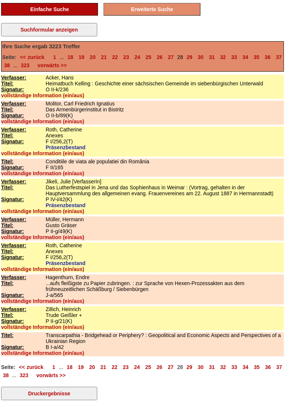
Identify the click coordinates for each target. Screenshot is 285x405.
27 (171, 57)
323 (25, 65)
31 (212, 57)
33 (234, 57)
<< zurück (34, 57)
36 (268, 57)
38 (7, 65)
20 (93, 57)
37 (279, 57)
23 (126, 57)
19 (82, 57)
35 (256, 57)
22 (115, 57)
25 (148, 57)
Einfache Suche (49, 9)
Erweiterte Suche (152, 9)
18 (70, 57)
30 (201, 57)
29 (190, 57)
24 (137, 57)
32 (223, 57)
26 (160, 57)
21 (104, 57)
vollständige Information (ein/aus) (42, 95)
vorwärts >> (50, 65)
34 (245, 57)
